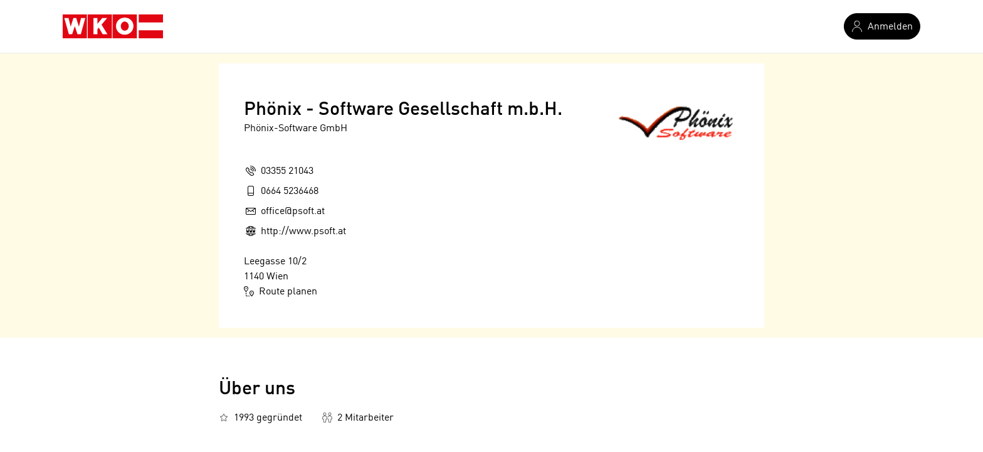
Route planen (280, 291)
